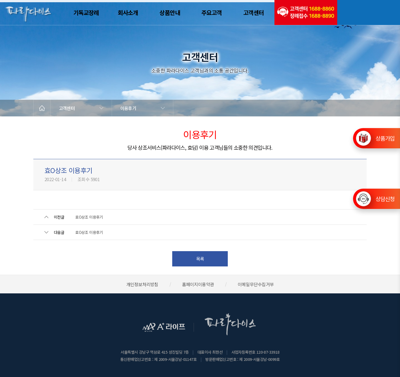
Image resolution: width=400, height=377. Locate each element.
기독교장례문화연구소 (368, 12)
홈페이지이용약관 (198, 284)
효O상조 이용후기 (89, 217)
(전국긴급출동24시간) (305, 12)
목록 (200, 258)
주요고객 (211, 12)
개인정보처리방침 (142, 284)
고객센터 (253, 12)
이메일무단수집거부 (256, 284)
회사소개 (128, 12)
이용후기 (128, 108)
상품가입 (385, 134)
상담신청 (385, 199)
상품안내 (169, 12)
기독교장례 (86, 12)
